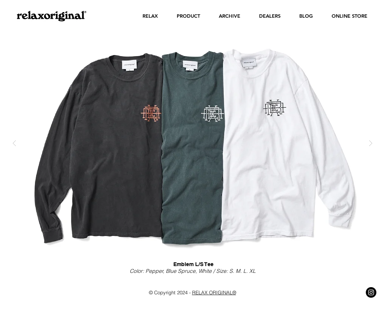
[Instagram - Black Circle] (371, 292)
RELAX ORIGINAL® (214, 292)
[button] (150, 16)
